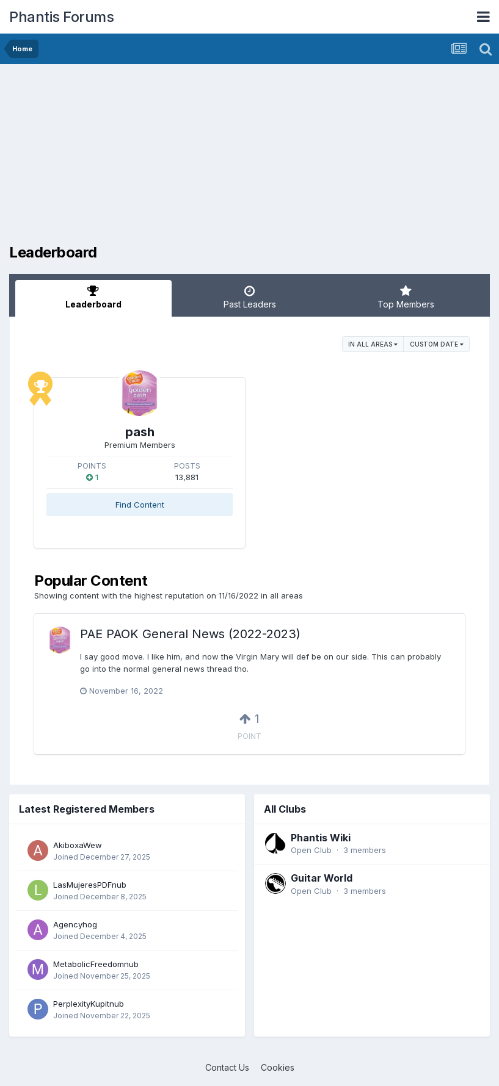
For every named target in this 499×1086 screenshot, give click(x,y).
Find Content (139, 504)
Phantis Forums (61, 17)
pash (140, 432)
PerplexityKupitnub (88, 1004)
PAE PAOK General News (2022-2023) (190, 634)
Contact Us (227, 1067)
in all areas (373, 344)
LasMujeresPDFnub (89, 885)
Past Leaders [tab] (250, 297)
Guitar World (321, 878)
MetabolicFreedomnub (96, 964)
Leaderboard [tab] (93, 297)
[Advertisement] (152, 158)
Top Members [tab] (406, 297)
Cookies (277, 1067)
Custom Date (437, 344)
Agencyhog (75, 924)
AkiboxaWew (77, 845)
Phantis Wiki (321, 838)
